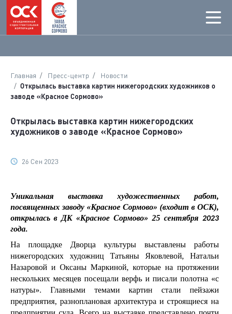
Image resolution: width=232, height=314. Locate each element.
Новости (114, 75)
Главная (23, 75)
